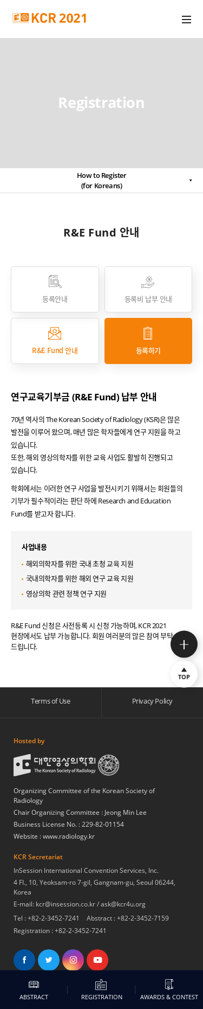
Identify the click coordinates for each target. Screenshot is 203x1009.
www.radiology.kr (69, 836)
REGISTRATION (102, 990)
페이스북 (25, 960)
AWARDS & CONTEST (169, 990)
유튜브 (98, 960)
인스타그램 (73, 960)
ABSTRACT (34, 990)
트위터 (49, 960)
